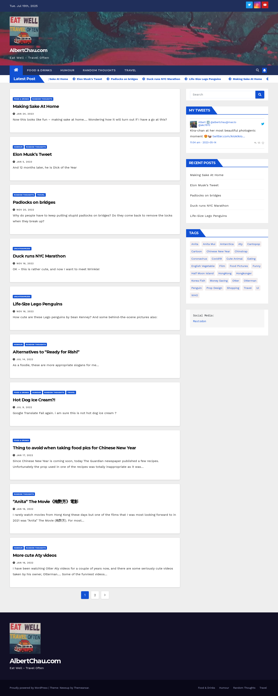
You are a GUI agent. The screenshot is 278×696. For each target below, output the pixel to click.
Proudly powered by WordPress (29, 687)
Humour (67, 70)
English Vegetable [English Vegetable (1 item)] (202, 265)
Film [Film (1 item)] (222, 265)
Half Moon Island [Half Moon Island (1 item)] (202, 273)
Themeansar (81, 687)
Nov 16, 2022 (25, 263)
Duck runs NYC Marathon (39, 256)
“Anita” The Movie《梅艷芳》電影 (45, 501)
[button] (257, 70)
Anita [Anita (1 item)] (194, 244)
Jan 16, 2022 (25, 509)
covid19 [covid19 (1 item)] (217, 258)
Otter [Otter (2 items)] (235, 280)
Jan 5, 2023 (24, 161)
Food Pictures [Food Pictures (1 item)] (239, 265)
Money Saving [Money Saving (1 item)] (219, 280)
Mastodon (199, 321)
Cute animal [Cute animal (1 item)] (234, 258)
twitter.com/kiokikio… (229, 136)
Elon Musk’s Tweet (32, 154)
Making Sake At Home (36, 106)
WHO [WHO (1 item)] (194, 295)
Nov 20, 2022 (25, 209)
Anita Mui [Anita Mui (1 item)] (209, 244)
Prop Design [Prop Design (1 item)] (214, 287)
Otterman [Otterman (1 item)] (250, 280)
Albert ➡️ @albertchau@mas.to (217, 122)
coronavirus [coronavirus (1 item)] (199, 258)
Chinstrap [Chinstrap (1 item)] (241, 251)
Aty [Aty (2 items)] (240, 244)
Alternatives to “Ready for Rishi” (46, 352)
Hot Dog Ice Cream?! (34, 400)
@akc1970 (204, 125)
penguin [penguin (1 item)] (196, 287)
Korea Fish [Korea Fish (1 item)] (198, 280)
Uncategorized (22, 248)
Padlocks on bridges (34, 202)
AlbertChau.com (28, 50)
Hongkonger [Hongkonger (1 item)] (244, 273)
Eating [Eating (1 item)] (251, 258)
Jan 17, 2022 (25, 455)
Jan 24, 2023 (25, 113)
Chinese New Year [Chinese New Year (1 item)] (218, 251)
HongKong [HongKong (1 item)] (224, 273)
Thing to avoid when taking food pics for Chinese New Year (74, 447)
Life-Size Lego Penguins (37, 304)
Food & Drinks (39, 70)
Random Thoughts (99, 70)
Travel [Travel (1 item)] (248, 287)
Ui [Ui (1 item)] (257, 287)
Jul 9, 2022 (24, 407)
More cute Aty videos (34, 555)
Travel (130, 70)
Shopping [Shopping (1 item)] (233, 287)
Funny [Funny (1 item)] (256, 265)
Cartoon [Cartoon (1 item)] (196, 251)
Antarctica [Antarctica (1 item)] (227, 244)
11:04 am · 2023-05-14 (203, 142)
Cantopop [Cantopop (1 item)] (253, 244)
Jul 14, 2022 (25, 359)
